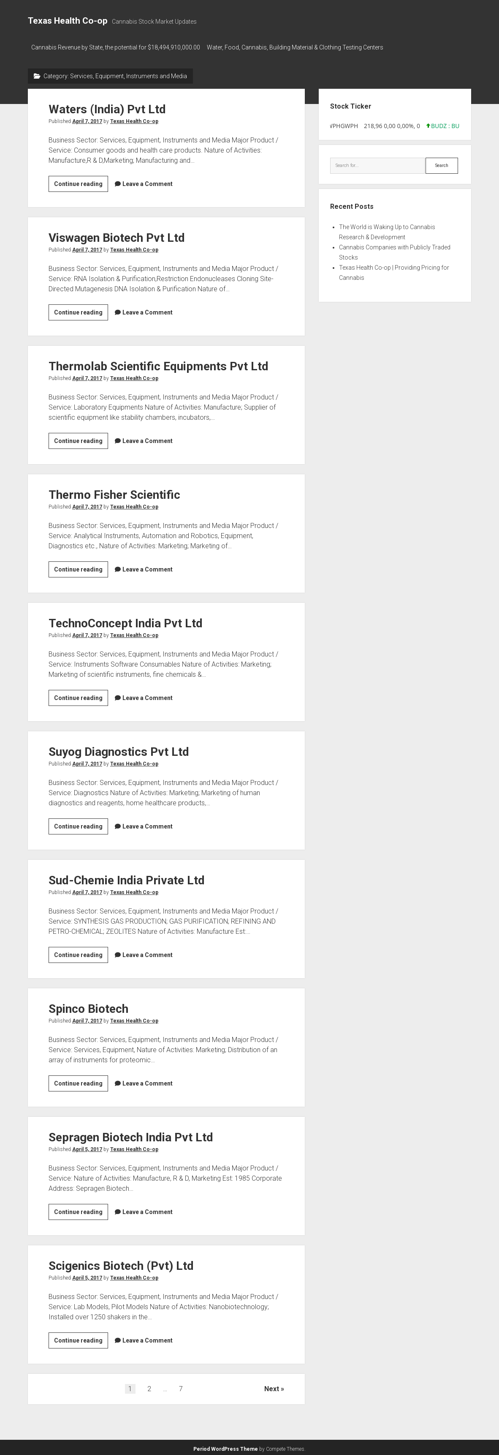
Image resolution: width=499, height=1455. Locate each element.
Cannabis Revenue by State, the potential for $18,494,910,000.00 (115, 47)
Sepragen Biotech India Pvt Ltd (131, 1135)
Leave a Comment (147, 181)
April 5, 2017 (87, 1147)
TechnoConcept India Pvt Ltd (126, 621)
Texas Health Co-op (68, 21)
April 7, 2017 (87, 119)
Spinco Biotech (88, 1006)
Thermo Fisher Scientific (114, 492)
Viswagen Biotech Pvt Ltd (117, 235)
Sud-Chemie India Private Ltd (127, 878)
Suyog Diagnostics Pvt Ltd (119, 749)
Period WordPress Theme (225, 1447)
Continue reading (81, 182)
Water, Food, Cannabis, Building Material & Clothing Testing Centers (299, 47)
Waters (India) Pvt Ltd (107, 107)
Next (271, 1386)
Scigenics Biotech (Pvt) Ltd (121, 1263)
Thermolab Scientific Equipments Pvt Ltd (158, 364)
